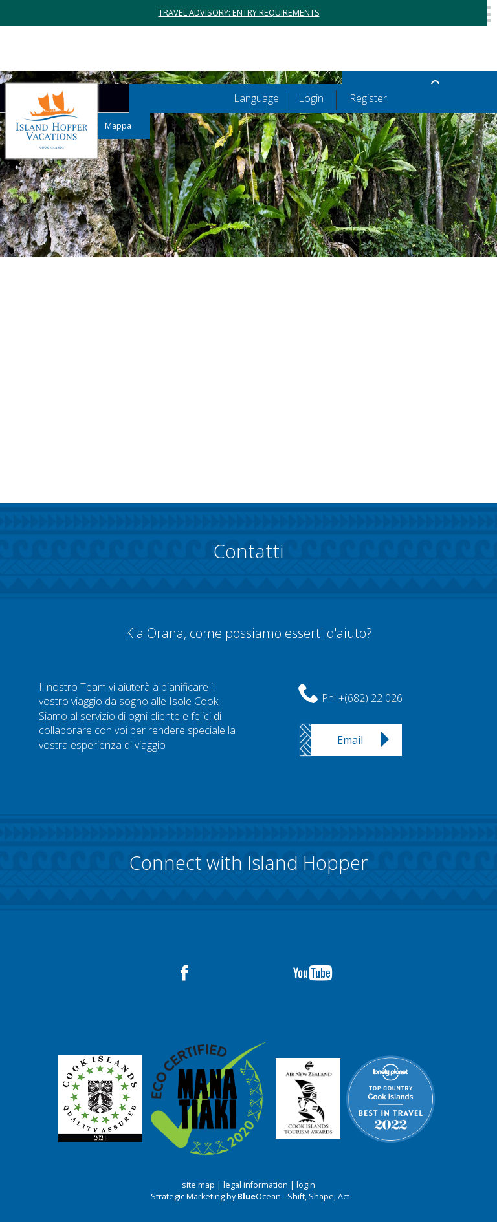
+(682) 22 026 (370, 698)
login (305, 1184)
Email (350, 740)
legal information (255, 1184)
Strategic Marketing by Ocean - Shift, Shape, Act (250, 1196)
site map (198, 1184)
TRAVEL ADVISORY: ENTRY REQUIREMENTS (239, 12)
